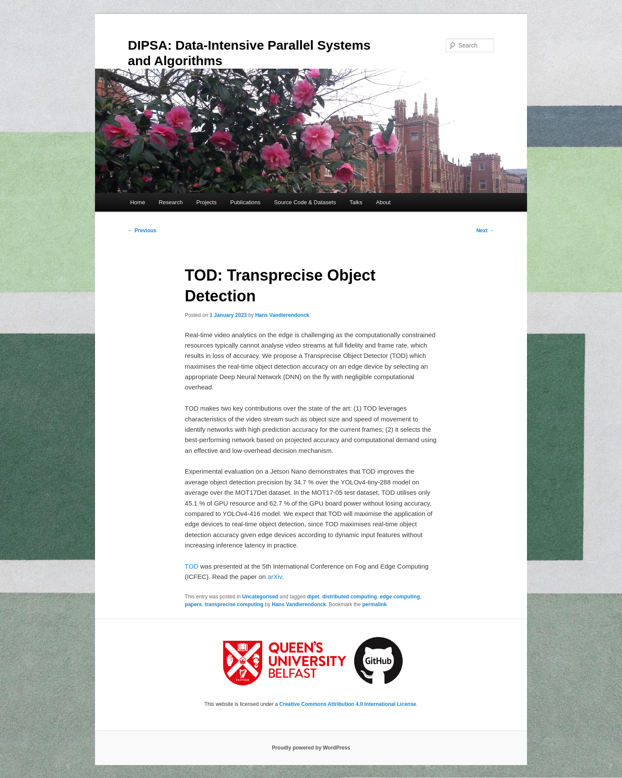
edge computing (400, 597)
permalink (374, 604)
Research (171, 202)
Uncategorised (260, 597)
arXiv (275, 576)
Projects (207, 202)
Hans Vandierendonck (282, 315)
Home (137, 202)
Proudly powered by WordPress (311, 748)
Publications (245, 202)
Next (485, 231)
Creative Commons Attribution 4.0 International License (347, 704)
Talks (355, 202)
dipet (313, 597)
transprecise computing (234, 604)
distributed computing (349, 597)
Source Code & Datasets (305, 202)
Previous (142, 231)
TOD (191, 566)
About (383, 202)
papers (193, 604)
